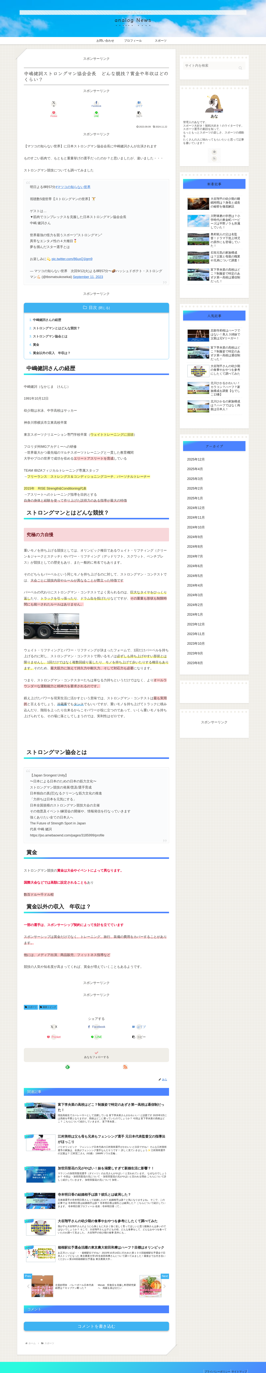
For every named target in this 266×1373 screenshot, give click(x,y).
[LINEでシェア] (133, 104)
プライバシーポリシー (213, 1361)
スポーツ (31, 999)
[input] (214, 66)
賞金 (36, 336)
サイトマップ (237, 1361)
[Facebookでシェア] (59, 104)
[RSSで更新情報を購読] (100, 1048)
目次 (93, 297)
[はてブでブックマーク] (84, 104)
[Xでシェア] (35, 104)
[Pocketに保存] (108, 104)
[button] (157, 104)
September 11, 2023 (88, 267)
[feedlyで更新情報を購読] (92, 1048)
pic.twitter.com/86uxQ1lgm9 (72, 249)
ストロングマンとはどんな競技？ (58, 319)
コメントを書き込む (96, 1316)
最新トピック (48, 999)
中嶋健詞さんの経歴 (48, 310)
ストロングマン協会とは (51, 327)
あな (214, 116)
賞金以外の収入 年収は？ (53, 344)
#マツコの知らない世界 (73, 177)
